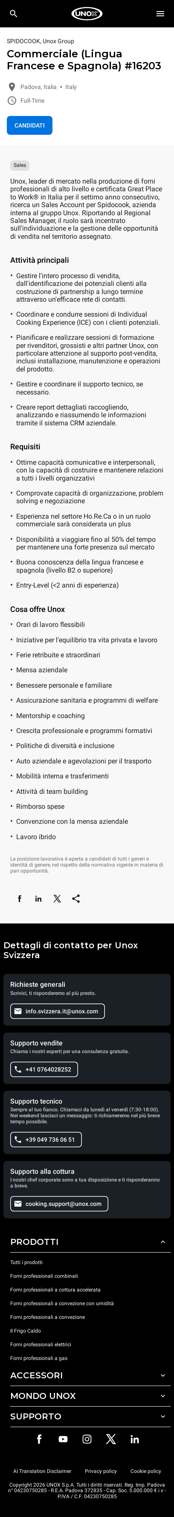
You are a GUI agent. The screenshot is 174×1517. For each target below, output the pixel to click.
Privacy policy (101, 1471)
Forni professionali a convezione (47, 1317)
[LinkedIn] (135, 1439)
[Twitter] (111, 1439)
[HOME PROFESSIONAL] (87, 13)
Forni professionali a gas (38, 1358)
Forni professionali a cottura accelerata (55, 1290)
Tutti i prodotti (26, 1262)
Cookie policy (145, 1471)
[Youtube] (63, 1439)
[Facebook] (39, 1439)
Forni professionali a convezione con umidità (62, 1303)
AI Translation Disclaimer (42, 1471)
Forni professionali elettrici (40, 1345)
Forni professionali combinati (44, 1276)
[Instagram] (87, 1439)
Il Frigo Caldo (25, 1331)
